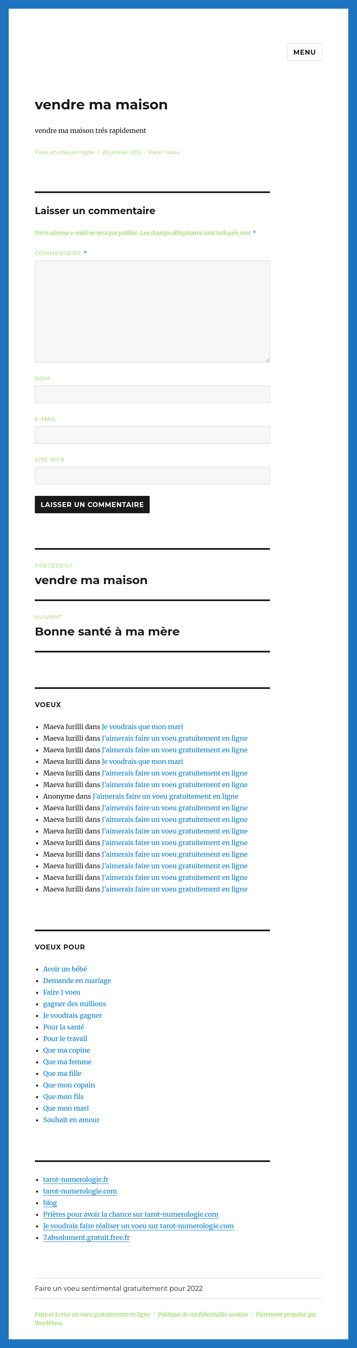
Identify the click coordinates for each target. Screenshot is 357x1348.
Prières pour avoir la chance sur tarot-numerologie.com (131, 1214)
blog (50, 1202)
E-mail (46, 419)
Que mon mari (66, 1108)
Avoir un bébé (65, 969)
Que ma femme (67, 1062)
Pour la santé (63, 1027)
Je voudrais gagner (72, 1015)
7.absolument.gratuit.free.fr (86, 1237)
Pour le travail (65, 1038)
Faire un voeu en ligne (65, 152)
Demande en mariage (77, 980)
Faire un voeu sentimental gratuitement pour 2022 (119, 1288)
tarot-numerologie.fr (76, 1179)
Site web (50, 459)
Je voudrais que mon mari (142, 726)
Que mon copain (69, 1085)
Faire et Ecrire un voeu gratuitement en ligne (92, 1314)
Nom (42, 378)
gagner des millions (74, 1004)
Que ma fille (62, 1073)
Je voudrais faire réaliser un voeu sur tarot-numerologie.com (138, 1226)
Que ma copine (66, 1050)
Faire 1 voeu (164, 152)
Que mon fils (63, 1096)
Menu (304, 52)
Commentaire (61, 253)
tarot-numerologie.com (80, 1191)
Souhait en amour (71, 1120)
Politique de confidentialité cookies (203, 1314)
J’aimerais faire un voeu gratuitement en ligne (175, 738)
